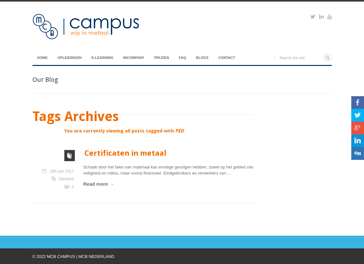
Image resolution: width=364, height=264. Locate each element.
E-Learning (102, 58)
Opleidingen (70, 58)
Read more (95, 184)
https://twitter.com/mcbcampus (312, 17)
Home (42, 58)
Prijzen (161, 58)
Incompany (133, 58)
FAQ (182, 58)
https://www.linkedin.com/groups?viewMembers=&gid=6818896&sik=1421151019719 (321, 17)
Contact (226, 58)
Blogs (202, 58)
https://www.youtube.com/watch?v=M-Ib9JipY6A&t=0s (329, 17)
